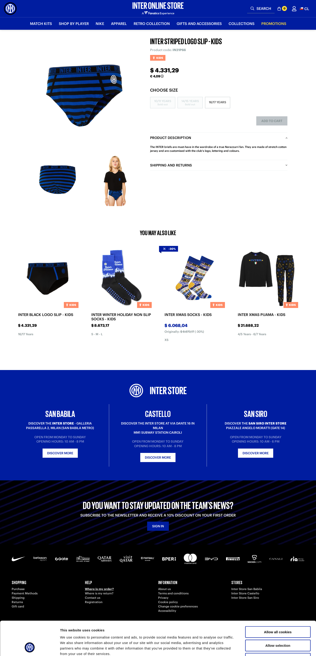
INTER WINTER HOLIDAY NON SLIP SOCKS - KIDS (121, 317)
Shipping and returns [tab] (171, 165)
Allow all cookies (278, 600)
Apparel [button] (119, 23)
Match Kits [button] (41, 23)
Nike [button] (100, 23)
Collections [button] (241, 23)
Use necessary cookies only (278, 627)
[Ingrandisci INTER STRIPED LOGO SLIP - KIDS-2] (114, 179)
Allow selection (277, 613)
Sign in (158, 526)
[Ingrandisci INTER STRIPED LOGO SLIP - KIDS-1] (57, 179)
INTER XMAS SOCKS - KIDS (188, 315)
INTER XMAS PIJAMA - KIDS (261, 315)
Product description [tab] (170, 138)
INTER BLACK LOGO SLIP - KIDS (45, 315)
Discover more (60, 453)
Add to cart (271, 121)
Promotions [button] (273, 23)
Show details (240, 647)
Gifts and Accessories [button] (199, 23)
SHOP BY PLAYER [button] (74, 23)
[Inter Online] (10, 8)
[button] (304, 8)
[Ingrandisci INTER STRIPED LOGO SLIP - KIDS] (86, 94)
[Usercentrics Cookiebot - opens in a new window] (30, 647)
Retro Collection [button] (152, 23)
